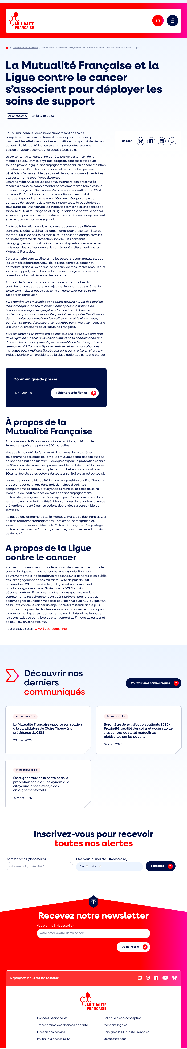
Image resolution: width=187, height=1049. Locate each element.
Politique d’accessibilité (52, 1039)
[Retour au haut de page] (93, 902)
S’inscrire (162, 866)
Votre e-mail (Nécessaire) (55, 926)
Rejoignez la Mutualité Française (127, 1032)
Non (95, 867)
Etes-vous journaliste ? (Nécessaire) (101, 859)
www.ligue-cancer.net (51, 629)
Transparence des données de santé (61, 1025)
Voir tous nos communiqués (155, 683)
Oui (82, 867)
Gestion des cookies (49, 1032)
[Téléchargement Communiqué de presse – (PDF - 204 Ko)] (56, 388)
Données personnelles (51, 1018)
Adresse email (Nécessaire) (26, 859)
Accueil (7, 48)
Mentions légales (116, 1025)
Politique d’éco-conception (124, 1018)
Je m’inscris (135, 947)
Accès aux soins (18, 117)
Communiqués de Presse (25, 48)
